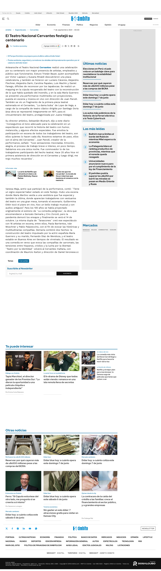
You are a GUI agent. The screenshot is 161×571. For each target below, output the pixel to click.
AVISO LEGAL (72, 545)
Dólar (38, 25)
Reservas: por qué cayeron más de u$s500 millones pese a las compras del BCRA (99, 86)
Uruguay (121, 25)
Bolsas (94, 230)
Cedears (113, 230)
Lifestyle (147, 537)
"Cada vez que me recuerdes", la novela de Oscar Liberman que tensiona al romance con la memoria (67, 176)
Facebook (12, 529)
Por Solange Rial (87, 518)
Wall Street (60, 13)
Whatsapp (36, 529)
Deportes (36, 541)
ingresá (155, 18)
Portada (10, 537)
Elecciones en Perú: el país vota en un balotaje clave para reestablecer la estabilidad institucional (99, 72)
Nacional (10, 541)
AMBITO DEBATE (101, 553)
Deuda (18, 13)
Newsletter (156, 24)
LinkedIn (24, 529)
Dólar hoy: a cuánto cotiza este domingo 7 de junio (99, 105)
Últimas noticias (27, 537)
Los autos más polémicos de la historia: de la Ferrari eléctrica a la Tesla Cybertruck (99, 116)
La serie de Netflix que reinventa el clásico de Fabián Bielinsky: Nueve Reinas (27, 175)
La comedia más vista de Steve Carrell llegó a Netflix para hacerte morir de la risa (106, 358)
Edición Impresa (53, 541)
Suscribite (67, 273)
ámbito (8, 30)
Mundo (23, 541)
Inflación (49, 13)
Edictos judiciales (92, 545)
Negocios (94, 25)
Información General (77, 541)
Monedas (86, 230)
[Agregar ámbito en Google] (51, 46)
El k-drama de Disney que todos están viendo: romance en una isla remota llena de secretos (61, 379)
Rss (140, 541)
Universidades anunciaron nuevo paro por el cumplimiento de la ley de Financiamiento (102, 165)
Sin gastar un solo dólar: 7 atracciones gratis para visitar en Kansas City (61, 513)
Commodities (103, 230)
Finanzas (66, 25)
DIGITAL (55, 553)
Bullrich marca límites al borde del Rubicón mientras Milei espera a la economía (102, 138)
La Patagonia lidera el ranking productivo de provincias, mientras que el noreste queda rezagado (102, 151)
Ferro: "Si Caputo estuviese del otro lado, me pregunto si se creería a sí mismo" (22, 499)
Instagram (18, 529)
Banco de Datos (89, 537)
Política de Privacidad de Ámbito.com (43, 545)
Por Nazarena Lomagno (14, 506)
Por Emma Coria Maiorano (15, 392)
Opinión (108, 25)
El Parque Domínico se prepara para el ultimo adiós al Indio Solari (34, 56)
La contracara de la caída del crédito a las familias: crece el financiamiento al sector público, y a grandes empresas (99, 501)
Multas (109, 545)
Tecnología (128, 541)
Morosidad (95, 13)
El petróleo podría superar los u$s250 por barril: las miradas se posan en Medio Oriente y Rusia (101, 179)
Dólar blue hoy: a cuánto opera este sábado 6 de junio (60, 498)
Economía (51, 25)
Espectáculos (20, 30)
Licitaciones (124, 545)
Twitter (7, 528)
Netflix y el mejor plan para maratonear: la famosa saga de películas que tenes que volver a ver (106, 374)
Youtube (30, 528)
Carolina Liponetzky (20, 46)
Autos (95, 541)
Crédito (27, 13)
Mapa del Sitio (13, 545)
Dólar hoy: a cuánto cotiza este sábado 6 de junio (22, 516)
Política (80, 25)
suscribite (148, 18)
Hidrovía (84, 13)
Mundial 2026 (73, 13)
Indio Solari (38, 13)
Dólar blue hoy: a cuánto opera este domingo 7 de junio (99, 96)
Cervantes (34, 30)
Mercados (106, 537)
